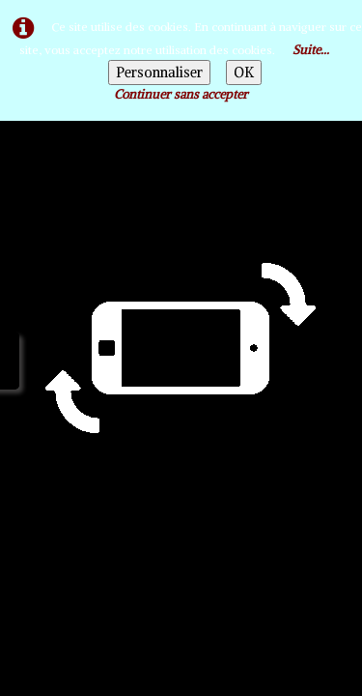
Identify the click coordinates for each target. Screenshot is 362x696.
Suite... (310, 50)
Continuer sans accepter (181, 94)
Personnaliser (159, 72)
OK (244, 72)
